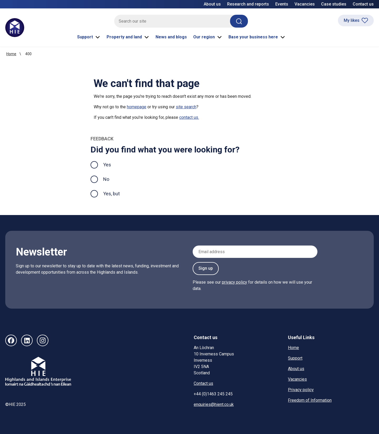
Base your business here (256, 37)
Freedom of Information (310, 400)
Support (88, 37)
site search (186, 106)
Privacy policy (301, 389)
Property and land (128, 37)
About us (212, 4)
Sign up (205, 268)
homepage (136, 106)
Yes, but (111, 193)
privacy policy (234, 282)
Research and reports (248, 4)
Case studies (333, 4)
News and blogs (171, 36)
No (106, 179)
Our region (207, 37)
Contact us (363, 4)
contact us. (189, 117)
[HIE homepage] (14, 27)
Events (281, 4)
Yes (111, 164)
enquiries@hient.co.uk (214, 404)
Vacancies (305, 4)
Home (11, 54)
